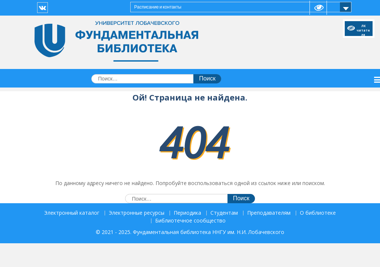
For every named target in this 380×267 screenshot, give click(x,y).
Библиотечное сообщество (190, 220)
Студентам (224, 213)
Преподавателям (269, 213)
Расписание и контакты (157, 7)
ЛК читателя (363, 29)
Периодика (187, 213)
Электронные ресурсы (136, 213)
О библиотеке (318, 213)
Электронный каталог (71, 213)
